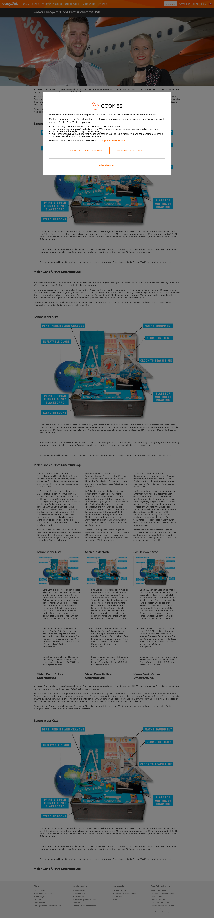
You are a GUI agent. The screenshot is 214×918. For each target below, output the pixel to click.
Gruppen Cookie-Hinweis (112, 140)
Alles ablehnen (107, 165)
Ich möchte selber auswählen (86, 150)
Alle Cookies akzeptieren (128, 150)
